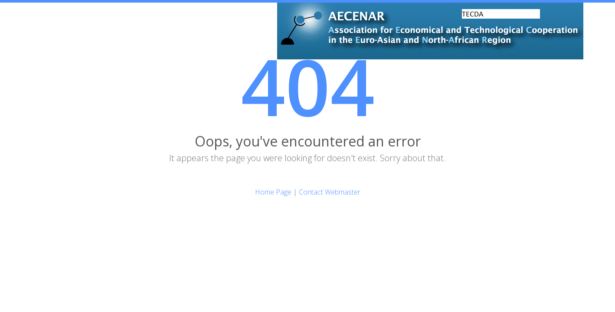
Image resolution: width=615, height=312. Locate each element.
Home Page (273, 192)
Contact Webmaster (329, 192)
